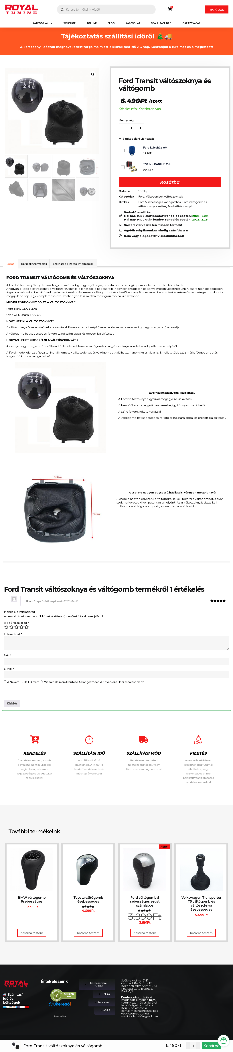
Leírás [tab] (10, 264)
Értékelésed (13, 635)
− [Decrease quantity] (122, 128)
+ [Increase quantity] (140, 128)
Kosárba (170, 182)
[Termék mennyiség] (132, 128)
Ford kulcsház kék (156, 148)
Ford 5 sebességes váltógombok (160, 202)
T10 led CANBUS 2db (158, 164)
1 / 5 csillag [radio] (6, 628)
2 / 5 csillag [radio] (11, 628)
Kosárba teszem (31, 934)
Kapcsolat (133, 23)
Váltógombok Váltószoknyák (164, 197)
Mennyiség (126, 120)
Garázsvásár (191, 23)
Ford (142, 197)
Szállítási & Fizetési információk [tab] (73, 264)
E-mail (9, 669)
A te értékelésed (16, 623)
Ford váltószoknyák (180, 206)
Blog (111, 23)
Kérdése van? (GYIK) (95, 985)
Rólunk (91, 23)
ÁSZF (105, 1011)
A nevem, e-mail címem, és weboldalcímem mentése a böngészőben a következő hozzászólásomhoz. (75, 683)
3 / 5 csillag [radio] (16, 628)
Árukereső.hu (60, 1017)
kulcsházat (147, 353)
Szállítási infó (161, 23)
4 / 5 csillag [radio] (21, 628)
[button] (93, 74)
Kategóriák (43, 23)
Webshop (70, 23)
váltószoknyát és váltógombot (93, 353)
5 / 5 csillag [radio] (26, 628)
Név (7, 656)
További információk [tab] (34, 264)
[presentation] (31, 694)
